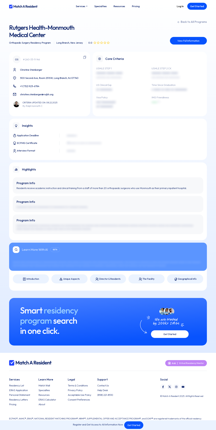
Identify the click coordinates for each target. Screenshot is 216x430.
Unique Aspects (69, 279)
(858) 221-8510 (105, 394)
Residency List (16, 385)
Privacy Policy (75, 390)
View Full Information (188, 40)
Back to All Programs (192, 22)
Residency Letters (18, 399)
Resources (44, 394)
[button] (82, 6)
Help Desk (102, 390)
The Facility (146, 279)
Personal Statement (19, 394)
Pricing (12, 404)
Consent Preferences (79, 399)
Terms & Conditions (78, 385)
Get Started (133, 425)
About (41, 404)
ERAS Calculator (47, 399)
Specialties (44, 390)
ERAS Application (18, 390)
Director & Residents (108, 279)
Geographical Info (185, 279)
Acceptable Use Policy (79, 394)
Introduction (31, 279)
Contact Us (103, 385)
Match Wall (44, 385)
